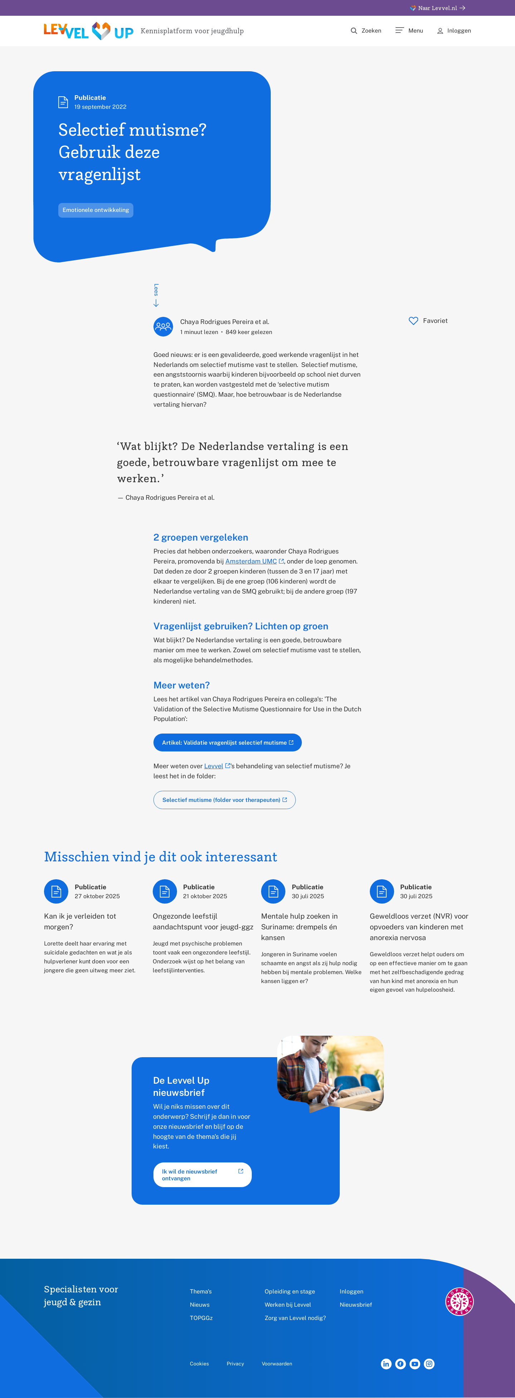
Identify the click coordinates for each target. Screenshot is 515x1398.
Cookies (199, 1363)
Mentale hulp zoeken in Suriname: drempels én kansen (299, 927)
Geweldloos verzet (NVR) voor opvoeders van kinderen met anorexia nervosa (419, 927)
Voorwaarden (277, 1363)
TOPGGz (201, 1318)
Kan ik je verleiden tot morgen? (80, 921)
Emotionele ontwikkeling (96, 210)
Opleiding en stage (290, 1291)
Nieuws (200, 1304)
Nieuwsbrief (356, 1304)
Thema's (201, 1291)
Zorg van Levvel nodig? (295, 1318)
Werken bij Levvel (288, 1304)
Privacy (235, 1363)
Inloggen (351, 1291)
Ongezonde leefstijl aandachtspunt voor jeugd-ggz (203, 921)
